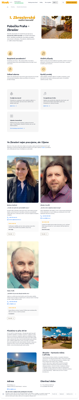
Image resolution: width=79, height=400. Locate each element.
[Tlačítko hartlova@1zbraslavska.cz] (14, 219)
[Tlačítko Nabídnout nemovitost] (71, 2)
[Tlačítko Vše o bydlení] (48, 2)
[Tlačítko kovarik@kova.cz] (45, 218)
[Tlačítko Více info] (11, 234)
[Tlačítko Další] (55, 2)
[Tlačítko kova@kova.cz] (11, 389)
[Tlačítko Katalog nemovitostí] (32, 2)
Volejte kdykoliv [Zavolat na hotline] (19, 2)
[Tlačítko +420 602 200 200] (45, 216)
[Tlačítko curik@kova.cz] (11, 304)
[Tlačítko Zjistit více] (13, 106)
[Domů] (7, 7)
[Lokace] (13, 7)
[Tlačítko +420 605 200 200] (12, 301)
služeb (43, 147)
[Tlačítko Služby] (41, 2)
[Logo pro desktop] (7, 2)
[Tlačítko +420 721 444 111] (12, 217)
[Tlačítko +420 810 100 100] (12, 392)
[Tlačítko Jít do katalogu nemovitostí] (17, 128)
